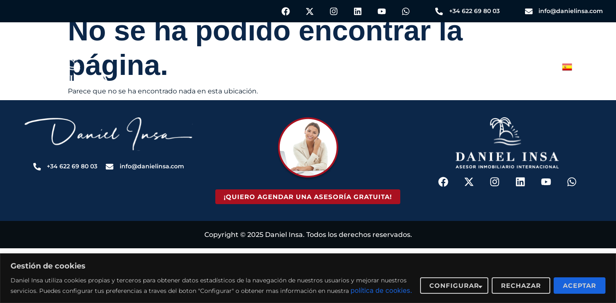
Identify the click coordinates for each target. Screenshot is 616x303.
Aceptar (579, 280)
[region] (308, 273)
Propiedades (272, 68)
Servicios (192, 68)
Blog (338, 68)
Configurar (454, 280)
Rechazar (521, 280)
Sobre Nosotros (411, 68)
